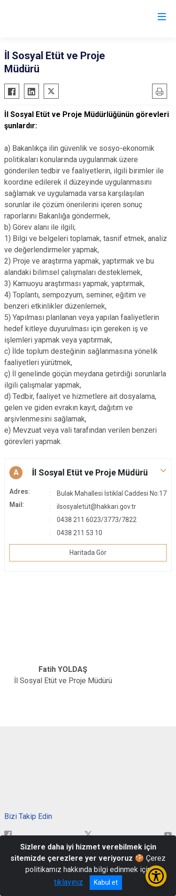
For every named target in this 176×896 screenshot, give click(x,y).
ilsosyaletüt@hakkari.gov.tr (96, 506)
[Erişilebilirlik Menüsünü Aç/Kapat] (156, 876)
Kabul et (106, 882)
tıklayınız (68, 882)
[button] (88, 472)
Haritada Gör (88, 552)
